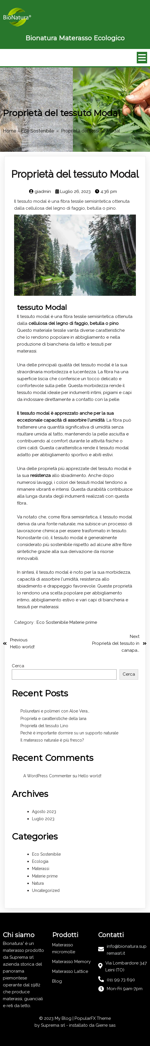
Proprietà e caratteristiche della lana (53, 718)
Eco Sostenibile (37, 131)
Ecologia (40, 861)
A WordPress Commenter (47, 776)
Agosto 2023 (44, 811)
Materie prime (83, 622)
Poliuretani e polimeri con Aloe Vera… (55, 711)
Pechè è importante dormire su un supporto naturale (69, 733)
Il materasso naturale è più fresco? (52, 740)
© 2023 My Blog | (57, 1018)
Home (9, 131)
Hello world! (89, 776)
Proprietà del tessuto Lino (44, 725)
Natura (38, 883)
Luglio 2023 (43, 818)
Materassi (40, 869)
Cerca (18, 665)
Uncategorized (46, 890)
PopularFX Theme (93, 1018)
